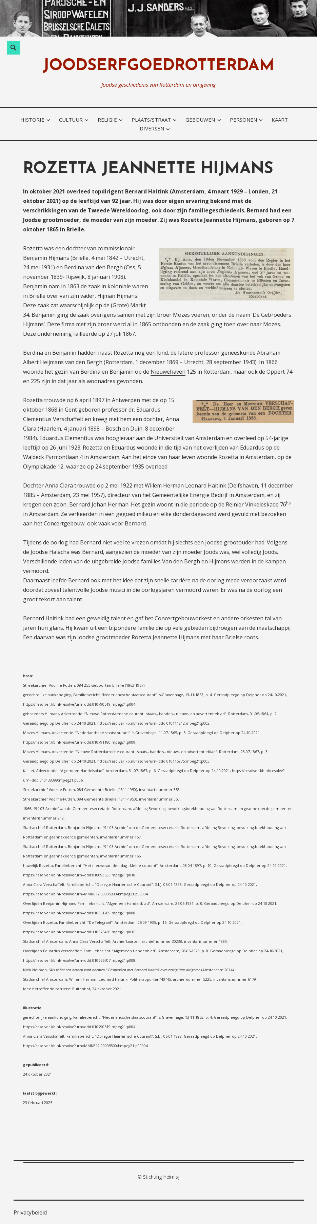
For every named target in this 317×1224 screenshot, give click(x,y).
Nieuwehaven (168, 371)
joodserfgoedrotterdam (158, 66)
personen (243, 119)
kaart (280, 119)
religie (107, 119)
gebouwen (200, 119)
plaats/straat (151, 119)
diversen (152, 128)
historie (32, 119)
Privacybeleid (30, 1212)
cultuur (71, 119)
